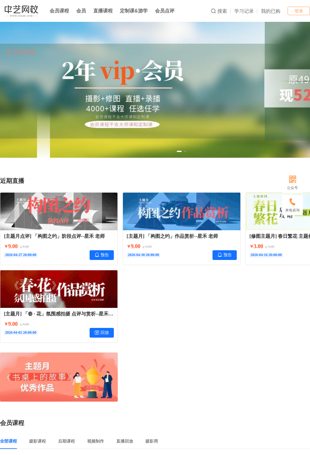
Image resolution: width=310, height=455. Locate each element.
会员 (81, 10)
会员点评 (164, 10)
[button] (179, 151)
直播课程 (103, 10)
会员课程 (59, 10)
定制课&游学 (134, 10)
